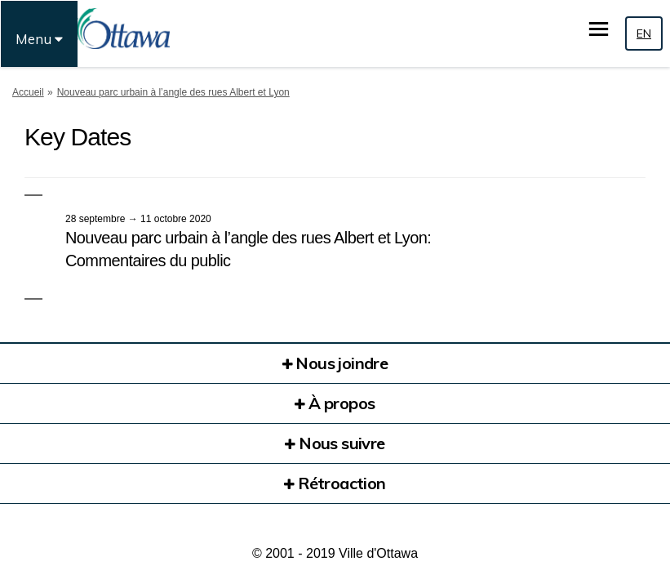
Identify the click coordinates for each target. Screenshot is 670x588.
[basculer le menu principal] (598, 29)
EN (644, 33)
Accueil (28, 92)
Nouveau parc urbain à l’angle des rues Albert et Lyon (173, 92)
